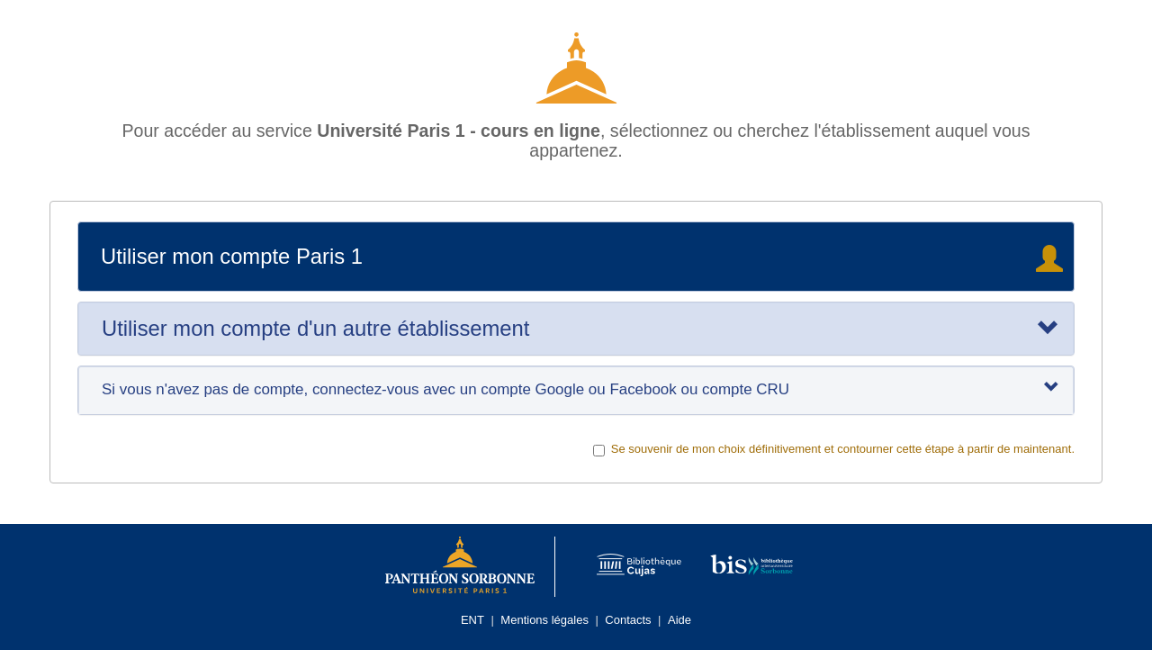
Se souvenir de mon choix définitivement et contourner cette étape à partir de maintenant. (834, 449)
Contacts (628, 620)
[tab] (576, 328)
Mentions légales (544, 620)
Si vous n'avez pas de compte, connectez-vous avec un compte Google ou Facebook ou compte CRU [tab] (580, 389)
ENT (472, 620)
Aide (679, 620)
